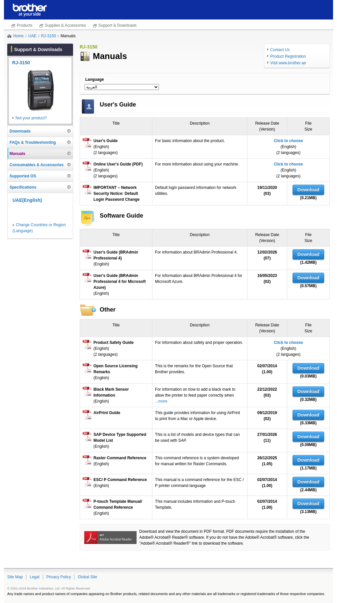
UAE (32, 36)
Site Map (15, 577)
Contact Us (280, 49)
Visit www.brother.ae (288, 63)
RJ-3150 (48, 36)
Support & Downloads (117, 25)
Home (18, 36)
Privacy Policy (58, 577)
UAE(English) (27, 200)
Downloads (20, 131)
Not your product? (31, 118)
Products (24, 25)
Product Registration (288, 56)
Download (309, 189)
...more (161, 401)
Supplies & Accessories (65, 25)
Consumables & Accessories (37, 165)
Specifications (23, 187)
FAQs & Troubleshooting (33, 142)
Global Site (87, 577)
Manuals (17, 153)
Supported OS (23, 176)
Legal (34, 577)
